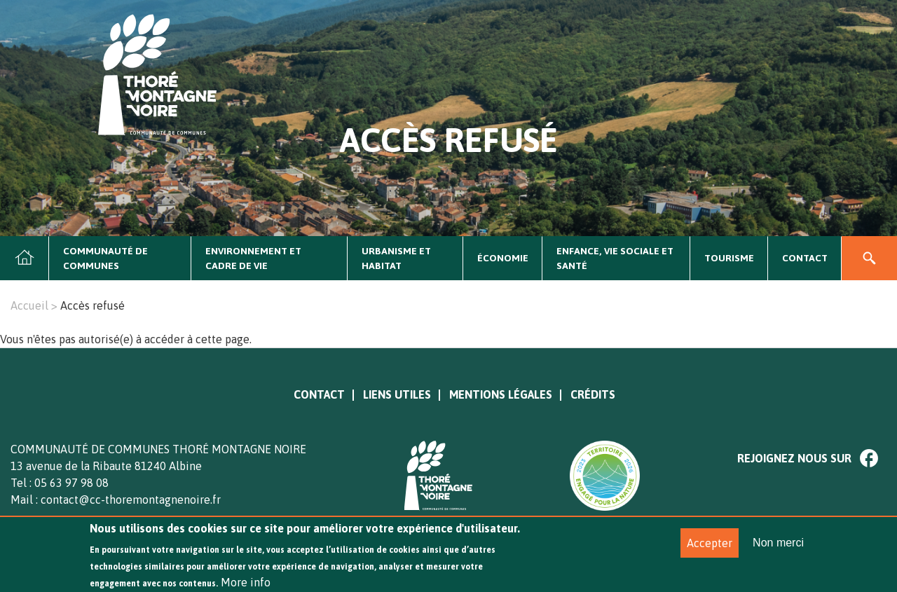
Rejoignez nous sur (794, 458)
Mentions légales (500, 394)
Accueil (24, 258)
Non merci (778, 548)
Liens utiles (397, 394)
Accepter (709, 548)
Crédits (592, 394)
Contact (805, 257)
